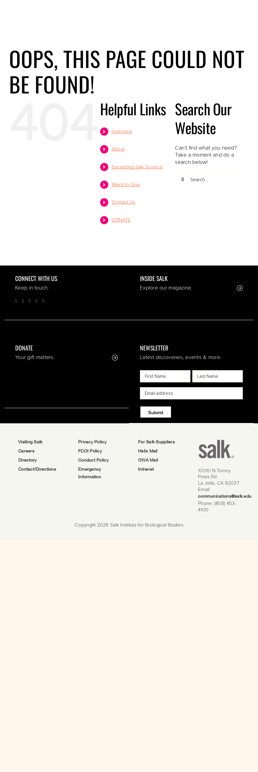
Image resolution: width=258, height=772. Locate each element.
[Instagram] (30, 301)
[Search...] (212, 179)
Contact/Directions (37, 470)
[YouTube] (36, 301)
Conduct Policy (93, 460)
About (118, 149)
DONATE (121, 220)
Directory (27, 460)
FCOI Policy (90, 451)
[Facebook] (16, 301)
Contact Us (123, 202)
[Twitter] (23, 301)
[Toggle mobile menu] (247, 10)
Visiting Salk (30, 442)
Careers (26, 451)
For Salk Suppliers (156, 442)
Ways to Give (126, 184)
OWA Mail (148, 460)
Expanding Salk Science (137, 166)
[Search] (182, 179)
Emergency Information (89, 473)
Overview (122, 131)
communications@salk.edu (224, 497)
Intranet (146, 470)
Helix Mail (148, 451)
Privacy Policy (92, 442)
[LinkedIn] (43, 301)
